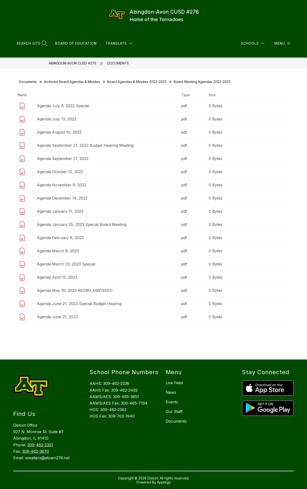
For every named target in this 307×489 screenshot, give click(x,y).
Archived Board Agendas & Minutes (72, 82)
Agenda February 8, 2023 (60, 237)
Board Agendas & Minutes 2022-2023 (136, 82)
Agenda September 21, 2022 (63, 158)
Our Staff (174, 411)
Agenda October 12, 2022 (60, 171)
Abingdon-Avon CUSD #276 (72, 63)
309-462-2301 (40, 444)
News (171, 392)
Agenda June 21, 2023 (57, 316)
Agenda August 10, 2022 (59, 132)
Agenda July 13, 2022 (56, 119)
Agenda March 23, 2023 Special (66, 264)
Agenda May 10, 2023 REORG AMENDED (74, 290)
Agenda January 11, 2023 (60, 211)
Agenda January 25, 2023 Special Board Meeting (81, 224)
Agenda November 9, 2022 (61, 185)
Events (172, 402)
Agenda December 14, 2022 (62, 198)
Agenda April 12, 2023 (57, 277)
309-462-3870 (35, 451)
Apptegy (164, 482)
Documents (118, 63)
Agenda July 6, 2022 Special (63, 105)
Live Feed (174, 382)
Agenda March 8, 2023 (58, 250)
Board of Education (76, 43)
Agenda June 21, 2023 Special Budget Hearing (79, 303)
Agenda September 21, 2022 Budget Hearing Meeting (85, 145)
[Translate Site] (119, 43)
